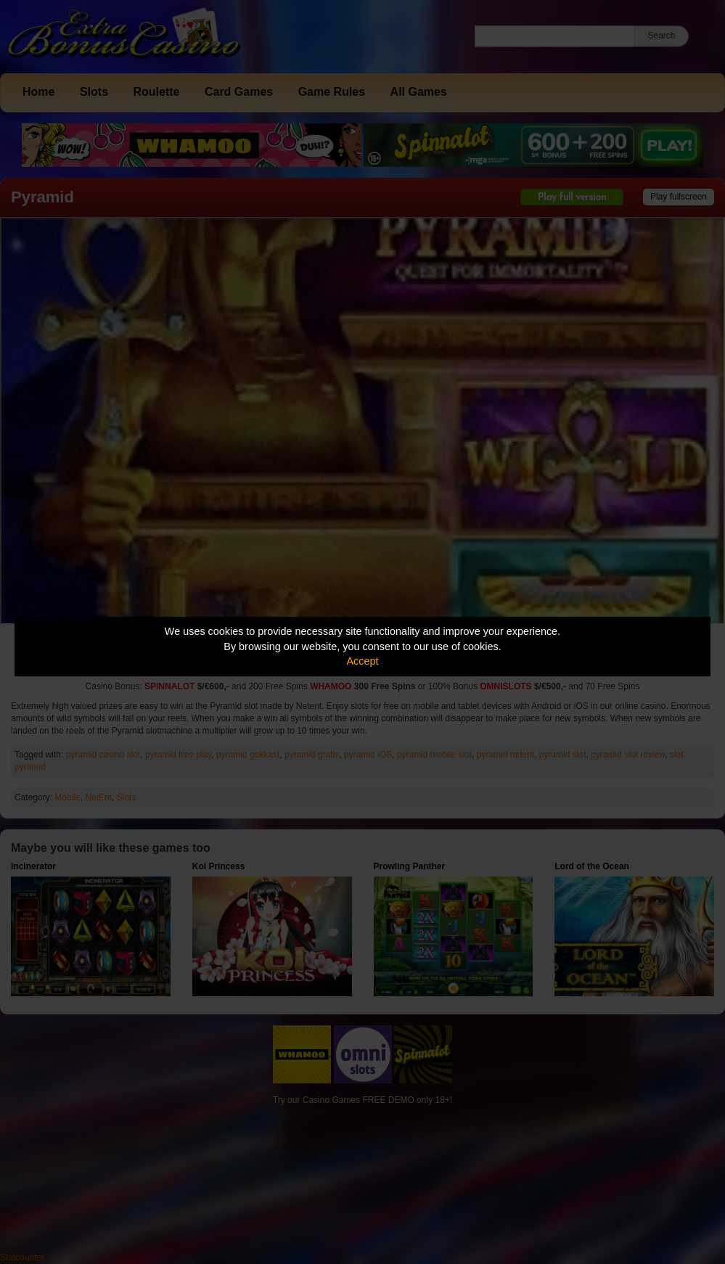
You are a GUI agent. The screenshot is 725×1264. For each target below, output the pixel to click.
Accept (363, 661)
